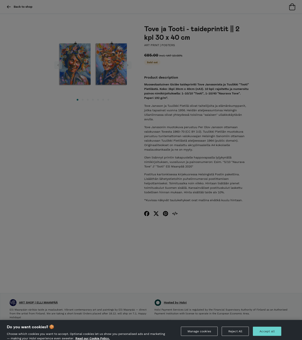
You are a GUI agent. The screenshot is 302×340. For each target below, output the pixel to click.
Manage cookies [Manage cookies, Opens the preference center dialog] (199, 332)
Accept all (266, 332)
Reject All (235, 332)
